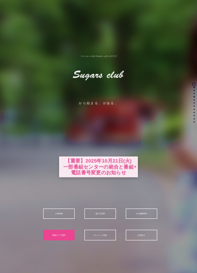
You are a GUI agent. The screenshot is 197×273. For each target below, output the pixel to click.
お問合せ (141, 235)
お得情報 (59, 213)
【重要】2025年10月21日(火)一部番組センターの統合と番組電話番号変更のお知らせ (98, 180)
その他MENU (141, 213)
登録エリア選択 (59, 235)
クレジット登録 (100, 235)
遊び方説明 (100, 213)
